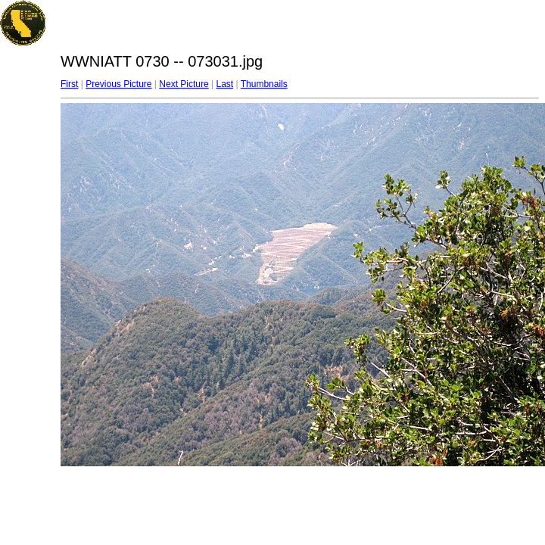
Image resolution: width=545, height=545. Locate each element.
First (69, 84)
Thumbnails (264, 84)
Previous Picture (118, 84)
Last (224, 84)
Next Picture (183, 84)
